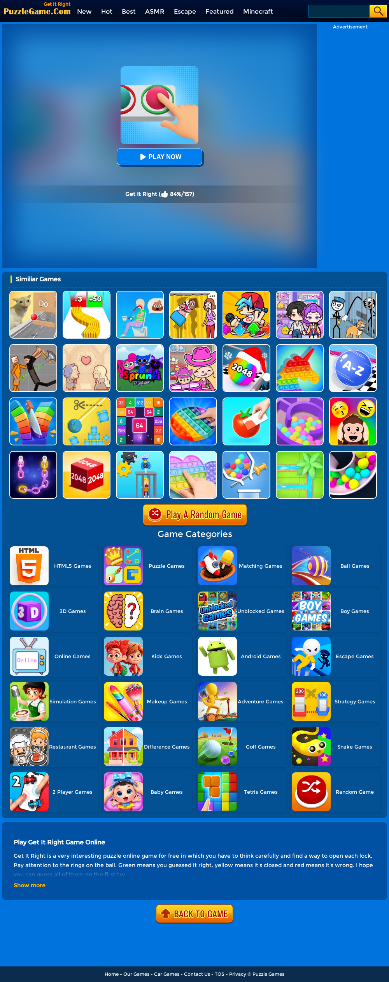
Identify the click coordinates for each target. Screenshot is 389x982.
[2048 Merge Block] (140, 400)
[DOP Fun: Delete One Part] (193, 294)
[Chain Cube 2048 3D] (86, 454)
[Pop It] (193, 400)
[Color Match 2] (246, 400)
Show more (30, 885)
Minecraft (258, 11)
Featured (219, 11)
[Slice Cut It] (33, 400)
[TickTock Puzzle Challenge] (33, 294)
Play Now (159, 157)
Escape (185, 11)
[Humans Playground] (33, 347)
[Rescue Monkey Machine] (140, 454)
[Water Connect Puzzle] (300, 454)
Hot (106, 11)
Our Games (136, 974)
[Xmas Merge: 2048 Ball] (246, 347)
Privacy (237, 974)
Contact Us (197, 974)
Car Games (166, 974)
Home (112, 974)
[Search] (338, 11)
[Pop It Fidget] (193, 454)
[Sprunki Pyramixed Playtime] (140, 347)
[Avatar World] (193, 347)
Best (129, 11)
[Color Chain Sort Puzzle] (33, 454)
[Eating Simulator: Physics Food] (140, 294)
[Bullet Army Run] (86, 294)
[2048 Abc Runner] (353, 347)
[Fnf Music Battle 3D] (246, 294)
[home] (37, 11)
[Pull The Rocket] (246, 454)
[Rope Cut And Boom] (86, 400)
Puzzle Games (268, 974)
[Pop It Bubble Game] (300, 347)
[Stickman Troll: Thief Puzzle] (353, 294)
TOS (219, 974)
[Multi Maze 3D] (300, 400)
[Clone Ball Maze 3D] (353, 454)
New (84, 11)
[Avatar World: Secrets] (300, 294)
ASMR (155, 11)
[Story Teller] (86, 347)
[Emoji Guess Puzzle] (353, 400)
